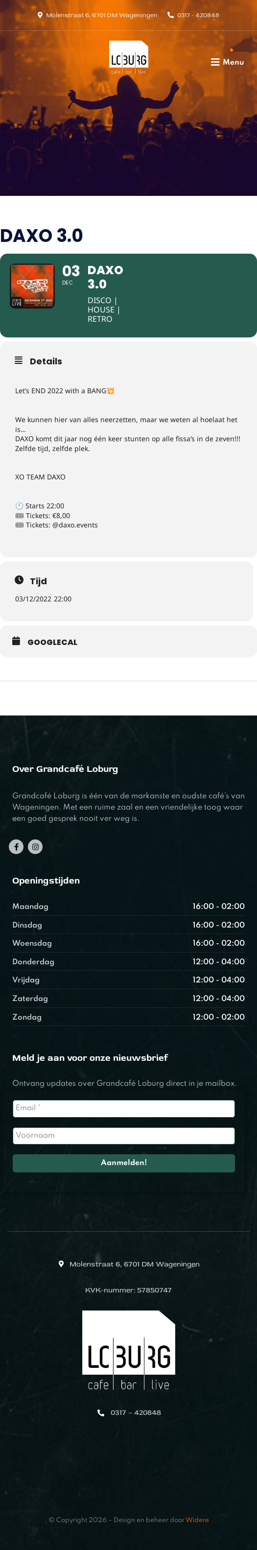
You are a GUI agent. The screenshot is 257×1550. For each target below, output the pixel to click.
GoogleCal (52, 642)
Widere (197, 1520)
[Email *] (124, 1108)
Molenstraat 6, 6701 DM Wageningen (102, 15)
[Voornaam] (124, 1136)
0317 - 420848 (198, 15)
